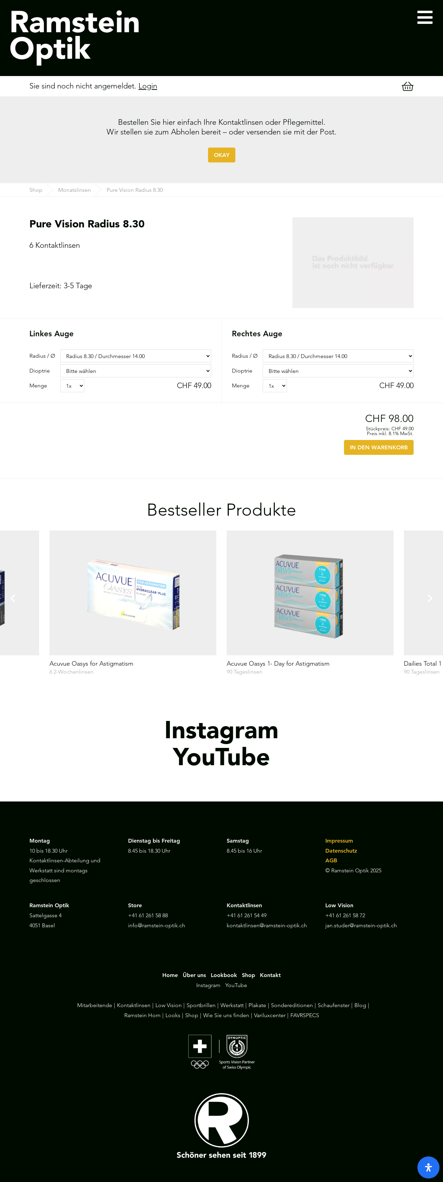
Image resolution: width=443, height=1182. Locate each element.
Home (170, 975)
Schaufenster (334, 1005)
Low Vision (168, 1005)
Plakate (257, 1005)
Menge (38, 385)
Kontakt (270, 975)
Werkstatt (232, 1005)
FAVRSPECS (304, 1015)
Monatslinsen (74, 190)
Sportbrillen (201, 1005)
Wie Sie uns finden (226, 1015)
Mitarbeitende (94, 1005)
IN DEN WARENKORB (379, 447)
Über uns (194, 975)
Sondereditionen (292, 1005)
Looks (172, 1015)
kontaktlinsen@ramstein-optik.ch (267, 925)
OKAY (221, 155)
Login (147, 86)
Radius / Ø (42, 356)
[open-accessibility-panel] (428, 1167)
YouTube (236, 985)
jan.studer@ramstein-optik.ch (361, 925)
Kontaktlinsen (134, 1005)
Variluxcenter (270, 1015)
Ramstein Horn (142, 1015)
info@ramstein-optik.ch (156, 925)
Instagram (208, 985)
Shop (36, 190)
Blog (360, 1005)
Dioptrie (39, 370)
